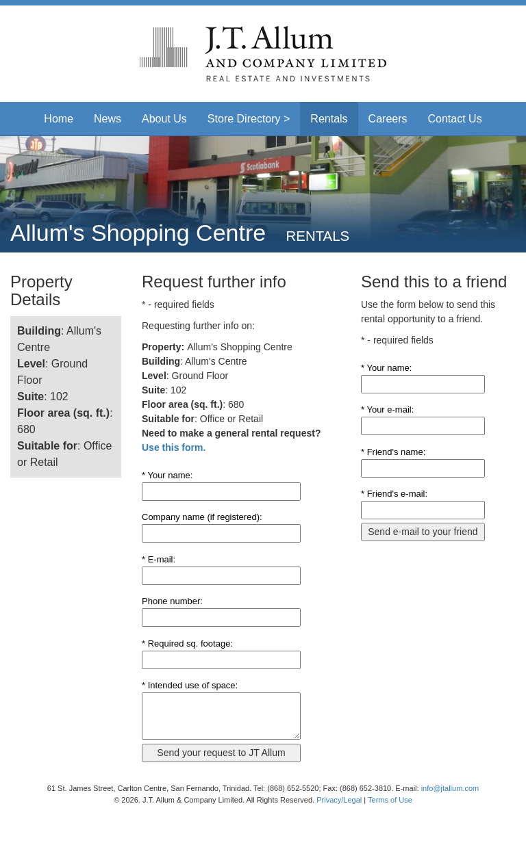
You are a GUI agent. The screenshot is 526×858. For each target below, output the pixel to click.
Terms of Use (390, 800)
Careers (388, 119)
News (107, 119)
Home (58, 119)
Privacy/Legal (339, 800)
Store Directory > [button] (249, 119)
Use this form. (173, 447)
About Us (164, 119)
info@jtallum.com (450, 788)
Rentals (328, 119)
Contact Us (455, 119)
